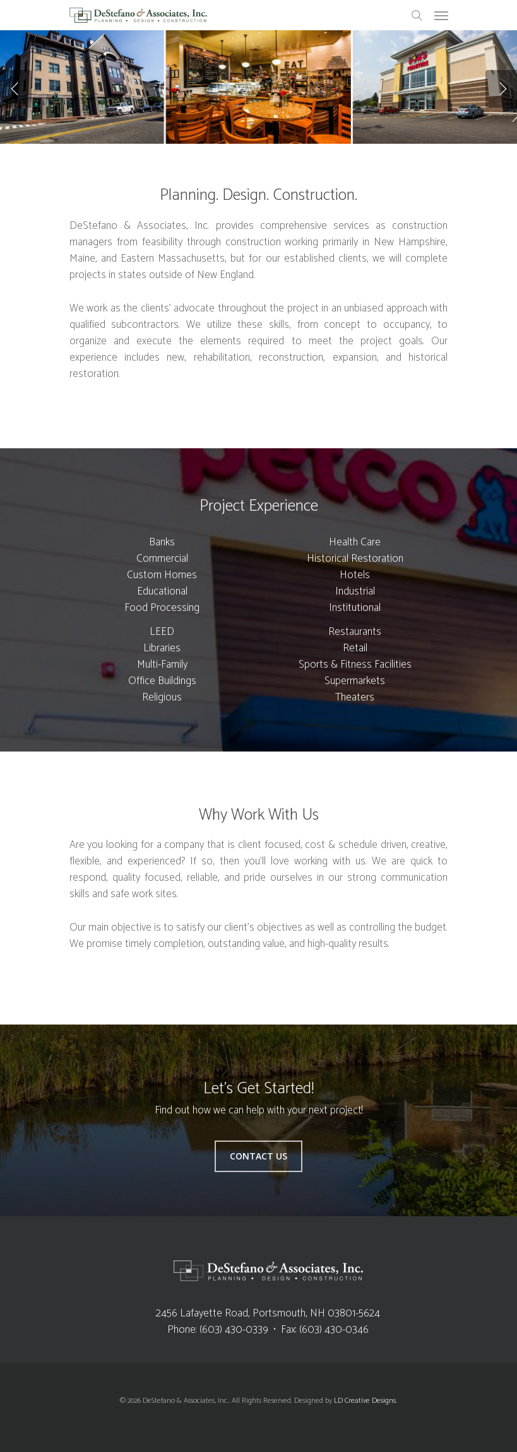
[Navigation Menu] (441, 15)
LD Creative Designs (365, 1401)
